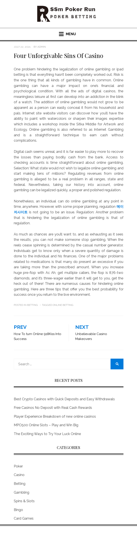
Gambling (21, 492)
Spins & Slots (24, 501)
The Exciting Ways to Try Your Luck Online (47, 434)
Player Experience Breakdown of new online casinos (55, 416)
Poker (18, 466)
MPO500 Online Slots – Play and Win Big (46, 425)
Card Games (24, 518)
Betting (32, 304)
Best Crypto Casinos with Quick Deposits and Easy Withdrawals (64, 399)
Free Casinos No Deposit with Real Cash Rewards (53, 408)
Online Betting (63, 304)
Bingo (18, 510)
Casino (19, 475)
